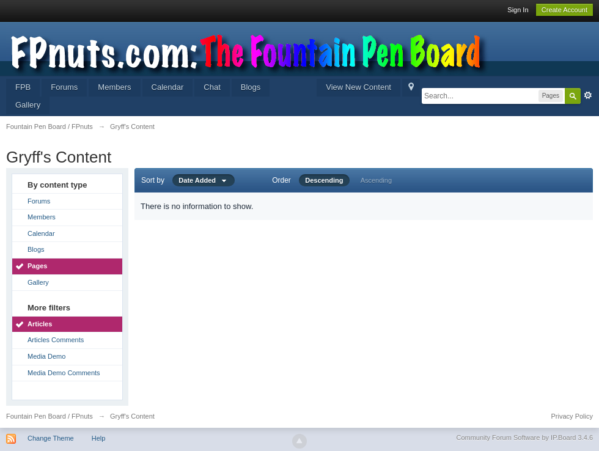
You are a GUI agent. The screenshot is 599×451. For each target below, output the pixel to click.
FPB (23, 87)
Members (114, 87)
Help (99, 438)
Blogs (251, 87)
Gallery (27, 104)
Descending (324, 180)
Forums (64, 87)
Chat (212, 87)
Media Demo (46, 356)
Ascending (376, 180)
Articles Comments (56, 339)
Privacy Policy (572, 416)
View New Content (358, 87)
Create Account (564, 9)
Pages (37, 266)
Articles (40, 324)
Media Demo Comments (64, 372)
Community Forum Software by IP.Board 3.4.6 (524, 437)
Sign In (517, 9)
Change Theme (51, 438)
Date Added (203, 180)
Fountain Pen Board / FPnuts (49, 416)
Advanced (588, 95)
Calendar (168, 87)
